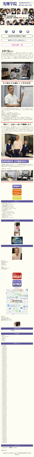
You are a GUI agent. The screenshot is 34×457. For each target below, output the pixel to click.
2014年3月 (3, 435)
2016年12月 (4, 414)
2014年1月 (3, 437)
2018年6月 (3, 403)
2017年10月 (4, 408)
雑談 (3, 340)
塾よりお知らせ (4, 336)
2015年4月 (3, 422)
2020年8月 (3, 382)
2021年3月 (3, 379)
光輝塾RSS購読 (4, 450)
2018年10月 (4, 400)
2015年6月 (3, 420)
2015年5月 (3, 421)
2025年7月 (3, 350)
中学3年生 (8, 447)
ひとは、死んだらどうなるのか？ (7, 208)
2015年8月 (3, 419)
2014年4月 (3, 434)
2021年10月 (4, 377)
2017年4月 (3, 413)
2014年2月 (3, 436)
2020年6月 (3, 383)
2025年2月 (3, 355)
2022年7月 (3, 371)
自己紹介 (3, 216)
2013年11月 (4, 439)
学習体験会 (15, 447)
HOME (3, 27)
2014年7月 (3, 431)
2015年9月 (3, 418)
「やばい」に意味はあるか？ (6, 212)
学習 (3, 337)
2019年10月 (4, 391)
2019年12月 (4, 389)
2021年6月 (3, 378)
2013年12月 (4, 438)
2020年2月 (3, 387)
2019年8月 (3, 392)
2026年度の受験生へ (5, 205)
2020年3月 (3, 386)
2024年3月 (3, 361)
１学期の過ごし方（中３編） (6, 213)
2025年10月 (4, 349)
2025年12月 (4, 348)
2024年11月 (4, 357)
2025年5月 (3, 352)
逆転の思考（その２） (5, 215)
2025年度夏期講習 (5, 209)
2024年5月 (3, 360)
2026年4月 (3, 345)
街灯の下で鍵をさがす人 (6, 207)
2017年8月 (3, 409)
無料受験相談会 (17, 287)
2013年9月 (3, 441)
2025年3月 (3, 354)
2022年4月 (3, 373)
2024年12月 (4, 356)
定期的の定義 (4, 447)
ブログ (31, 27)
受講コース (8, 27)
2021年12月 (4, 376)
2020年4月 (3, 385)
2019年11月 (4, 390)
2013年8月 (3, 442)
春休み (13, 447)
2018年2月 (3, 406)
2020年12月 (4, 380)
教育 (3, 338)
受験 (3, 335)
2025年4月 (3, 353)
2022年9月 (3, 370)
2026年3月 (3, 346)
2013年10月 (4, 440)
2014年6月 (3, 432)
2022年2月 (3, 374)
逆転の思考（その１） (5, 217)
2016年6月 (3, 417)
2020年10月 (4, 381)
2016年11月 (4, 415)
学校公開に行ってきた (5, 211)
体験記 (14, 27)
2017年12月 (4, 407)
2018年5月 (3, 404)
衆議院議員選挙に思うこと (6, 206)
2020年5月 (3, 384)
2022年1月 (3, 375)
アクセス (25, 27)
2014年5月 (3, 433)
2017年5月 (3, 412)
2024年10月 (4, 358)
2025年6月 (3, 351)
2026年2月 (3, 347)
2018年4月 (3, 405)
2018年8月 (3, 401)
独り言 (3, 339)
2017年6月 (3, 411)
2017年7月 (3, 410)
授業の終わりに (4, 214)
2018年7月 (3, 402)
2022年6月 (3, 372)
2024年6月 (3, 359)
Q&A (20, 27)
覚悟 (3, 210)
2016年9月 (3, 416)
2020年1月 (3, 388)
